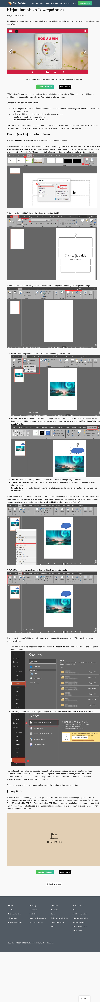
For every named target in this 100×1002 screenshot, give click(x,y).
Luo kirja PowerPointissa (66, 21)
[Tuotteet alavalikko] (42, 3)
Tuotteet (39, 3)
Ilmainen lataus (85, 3)
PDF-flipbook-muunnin (58, 803)
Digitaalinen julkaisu (54, 884)
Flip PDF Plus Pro (29, 803)
